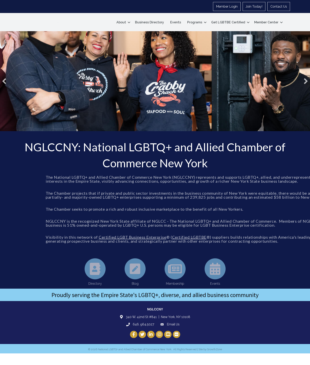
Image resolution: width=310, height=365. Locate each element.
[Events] (215, 291)
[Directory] (95, 291)
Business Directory (149, 28)
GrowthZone (214, 360)
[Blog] (135, 291)
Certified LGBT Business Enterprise (185, 248)
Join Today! (254, 6)
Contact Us (278, 6)
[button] (4, 93)
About (121, 28)
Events (175, 28)
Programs (194, 28)
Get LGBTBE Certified (228, 28)
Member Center (266, 28)
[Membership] (175, 291)
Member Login (227, 6)
